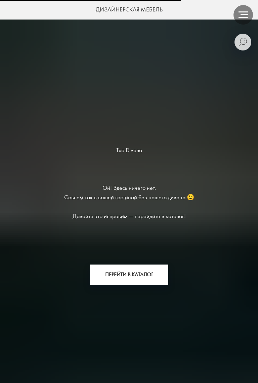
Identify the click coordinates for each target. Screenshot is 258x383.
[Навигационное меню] (243, 14)
